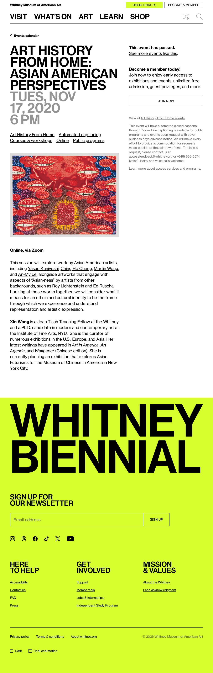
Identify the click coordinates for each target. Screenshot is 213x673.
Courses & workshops (31, 140)
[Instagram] (12, 539)
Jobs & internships (90, 597)
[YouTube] (70, 539)
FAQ (13, 597)
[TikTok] (46, 539)
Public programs (88, 140)
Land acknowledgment (159, 590)
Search (199, 16)
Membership (86, 590)
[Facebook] (35, 539)
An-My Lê (27, 274)
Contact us (18, 590)
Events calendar (26, 35)
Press (14, 605)
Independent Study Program (97, 605)
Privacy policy (20, 636)
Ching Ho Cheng (76, 268)
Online (62, 140)
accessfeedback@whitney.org (150, 156)
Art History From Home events (163, 118)
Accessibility (19, 582)
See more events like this (153, 53)
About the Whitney (156, 582)
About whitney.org (84, 636)
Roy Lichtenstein (68, 285)
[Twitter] (57, 539)
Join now (166, 101)
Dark (16, 651)
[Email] (76, 519)
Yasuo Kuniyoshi (43, 268)
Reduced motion (42, 651)
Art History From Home (32, 134)
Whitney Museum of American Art (35, 5)
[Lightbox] (64, 195)
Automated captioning (80, 134)
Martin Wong (106, 268)
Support (82, 582)
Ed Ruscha (103, 285)
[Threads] (23, 539)
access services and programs (178, 168)
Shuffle (185, 16)
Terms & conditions (50, 636)
